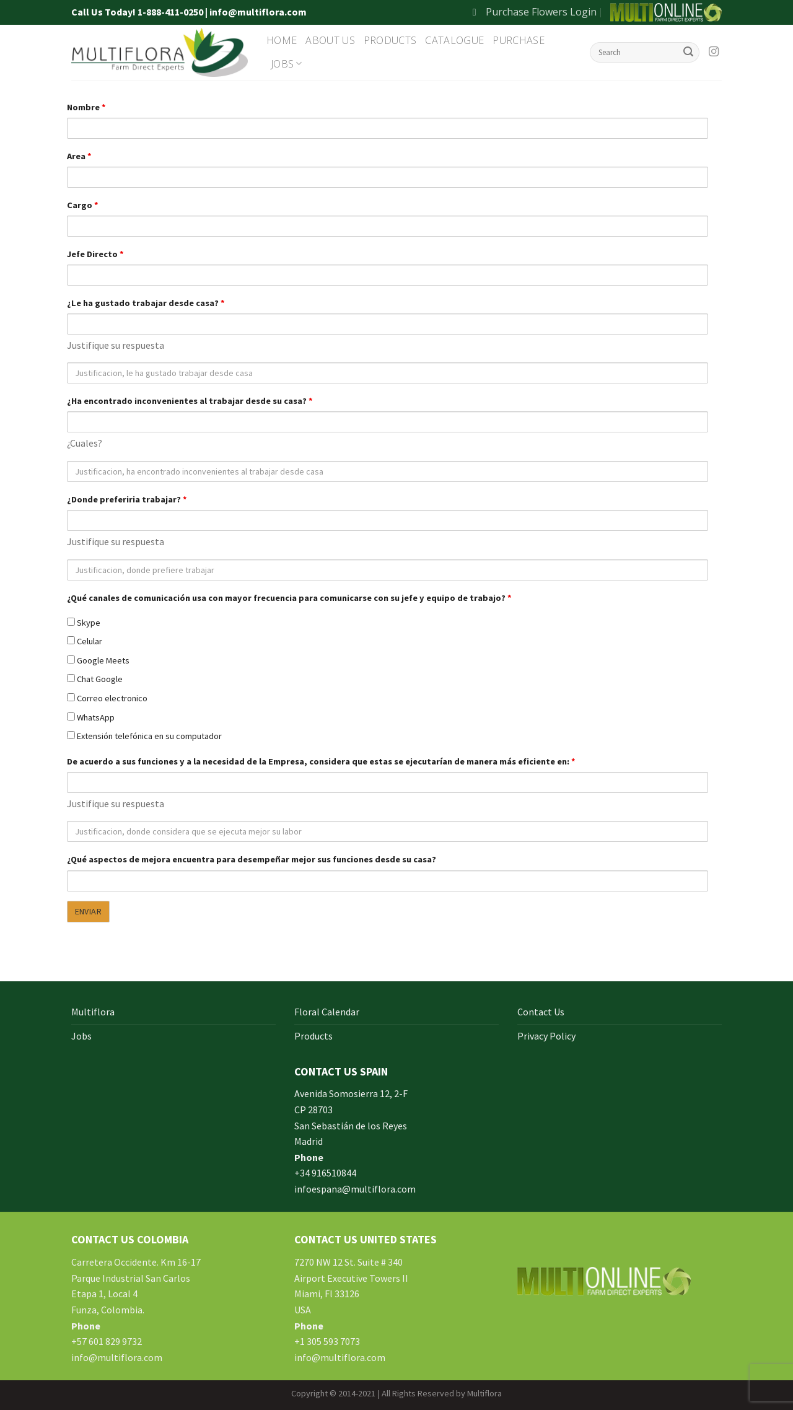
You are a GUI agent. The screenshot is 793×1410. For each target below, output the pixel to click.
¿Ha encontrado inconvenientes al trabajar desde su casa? (190, 400)
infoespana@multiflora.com (355, 1189)
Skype (83, 622)
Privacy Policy (546, 1036)
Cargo (83, 205)
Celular (84, 641)
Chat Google (95, 679)
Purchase (519, 40)
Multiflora (93, 1011)
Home (281, 40)
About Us (330, 40)
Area (79, 156)
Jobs (286, 64)
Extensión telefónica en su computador (144, 736)
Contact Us (540, 1011)
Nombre (86, 107)
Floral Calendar (326, 1011)
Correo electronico (107, 698)
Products (390, 40)
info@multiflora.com (116, 1357)
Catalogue (454, 40)
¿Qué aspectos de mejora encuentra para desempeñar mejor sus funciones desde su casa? (251, 859)
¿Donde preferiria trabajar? (127, 499)
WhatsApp (91, 717)
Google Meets (98, 660)
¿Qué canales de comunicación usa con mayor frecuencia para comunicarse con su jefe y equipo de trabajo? (289, 597)
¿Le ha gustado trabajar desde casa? (146, 303)
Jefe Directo (95, 254)
